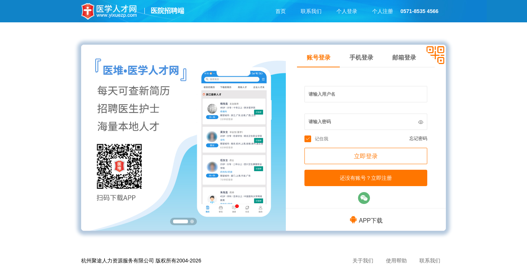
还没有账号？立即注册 (366, 178)
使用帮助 (396, 261)
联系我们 (311, 11)
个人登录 (346, 11)
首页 (280, 11)
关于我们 (362, 261)
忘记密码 (418, 138)
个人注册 (382, 11)
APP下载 (366, 220)
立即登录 (366, 156)
